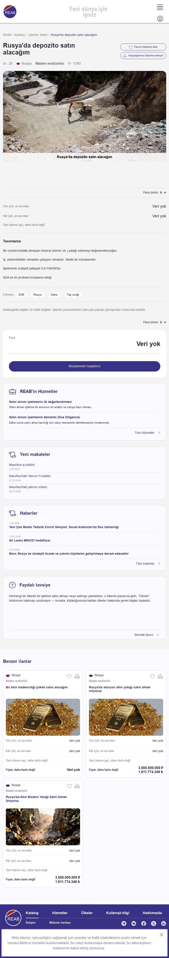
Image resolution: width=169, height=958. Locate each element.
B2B (21, 294)
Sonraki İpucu (146, 634)
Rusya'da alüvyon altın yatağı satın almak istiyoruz (119, 689)
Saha (54, 294)
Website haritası (60, 922)
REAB (7, 35)
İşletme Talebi (38, 35)
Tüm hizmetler (147, 432)
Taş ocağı (73, 294)
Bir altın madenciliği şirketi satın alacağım (37, 687)
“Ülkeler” (144, 596)
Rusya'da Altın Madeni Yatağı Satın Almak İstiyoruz (36, 798)
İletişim (31, 922)
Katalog (19, 35)
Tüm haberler (148, 563)
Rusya (38, 294)
